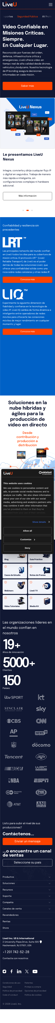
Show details (39, 522)
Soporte (7, 896)
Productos (8, 877)
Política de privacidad (12, 991)
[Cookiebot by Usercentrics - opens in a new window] (39, 473)
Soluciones (9, 883)
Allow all (27, 530)
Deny (27, 548)
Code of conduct (10, 995)
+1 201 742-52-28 (16, 952)
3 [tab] (32, 210)
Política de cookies (33, 995)
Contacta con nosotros (15, 958)
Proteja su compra (33, 987)
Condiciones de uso (11, 983)
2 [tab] (27, 210)
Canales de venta (12, 909)
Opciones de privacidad (35, 991)
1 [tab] (23, 210)
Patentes (29, 983)
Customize (27, 539)
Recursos (8, 890)
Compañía (8, 902)
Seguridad (7, 987)
